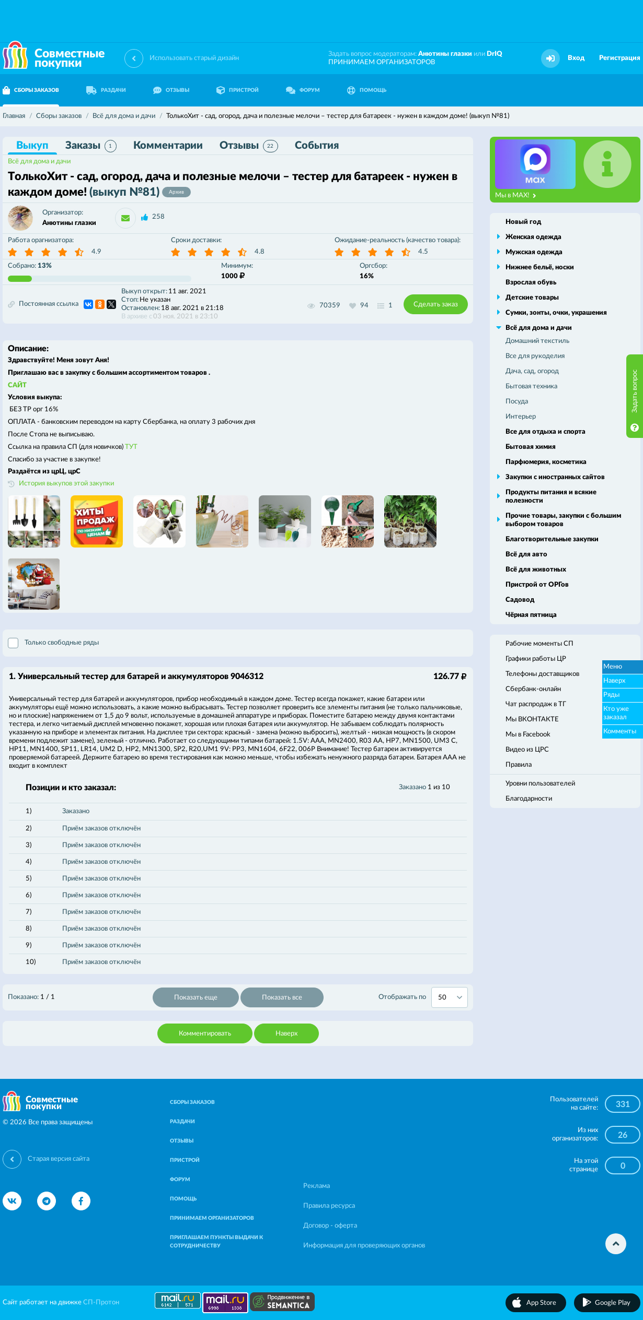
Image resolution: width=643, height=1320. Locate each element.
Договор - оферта (330, 1225)
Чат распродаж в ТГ (536, 704)
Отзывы (249, 146)
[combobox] (449, 997)
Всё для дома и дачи (39, 161)
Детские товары (532, 297)
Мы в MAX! (515, 195)
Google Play (612, 1303)
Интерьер (521, 416)
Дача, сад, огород (532, 371)
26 (622, 1135)
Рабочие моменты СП (539, 643)
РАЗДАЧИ (106, 90)
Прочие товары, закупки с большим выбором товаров (563, 520)
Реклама (316, 1186)
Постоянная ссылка (43, 304)
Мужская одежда (534, 252)
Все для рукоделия (535, 356)
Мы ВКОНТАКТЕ (532, 719)
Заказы (91, 146)
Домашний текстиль (537, 341)
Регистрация (619, 58)
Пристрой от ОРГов (537, 584)
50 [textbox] (442, 997)
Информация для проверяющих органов (364, 1245)
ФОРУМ (303, 90)
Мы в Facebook (528, 734)
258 (158, 216)
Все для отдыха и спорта (545, 432)
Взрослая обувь (531, 282)
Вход (576, 58)
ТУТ (131, 447)
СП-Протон (101, 1302)
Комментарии (168, 145)
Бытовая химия (531, 447)
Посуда (517, 401)
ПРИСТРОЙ (237, 90)
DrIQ (494, 54)
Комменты (619, 731)
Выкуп (32, 145)
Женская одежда (533, 237)
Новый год (523, 222)
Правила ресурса (329, 1206)
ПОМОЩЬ (366, 90)
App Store (541, 1303)
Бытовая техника (531, 386)
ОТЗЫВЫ (171, 90)
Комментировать (205, 1033)
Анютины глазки (445, 54)
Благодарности (529, 798)
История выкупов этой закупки (66, 483)
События (317, 145)
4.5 (423, 251)
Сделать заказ (436, 304)
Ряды (611, 695)
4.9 (96, 251)
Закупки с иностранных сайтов (555, 477)
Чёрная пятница (531, 615)
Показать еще (195, 997)
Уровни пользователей (540, 783)
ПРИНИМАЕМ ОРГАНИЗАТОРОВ (381, 62)
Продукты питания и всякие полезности (551, 496)
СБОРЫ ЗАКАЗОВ (192, 1102)
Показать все (282, 997)
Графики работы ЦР (536, 659)
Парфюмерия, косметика (546, 462)
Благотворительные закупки (552, 539)
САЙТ (17, 385)
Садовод (520, 600)
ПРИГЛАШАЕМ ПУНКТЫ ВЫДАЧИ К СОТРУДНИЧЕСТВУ (216, 1241)
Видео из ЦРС (527, 749)
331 (623, 1104)
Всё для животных (536, 569)
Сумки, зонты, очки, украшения (556, 313)
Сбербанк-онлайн (533, 689)
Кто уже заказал (616, 713)
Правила (519, 765)
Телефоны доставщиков (542, 674)
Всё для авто (526, 554)
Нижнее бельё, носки (540, 267)
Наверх (286, 1033)
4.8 (260, 251)
